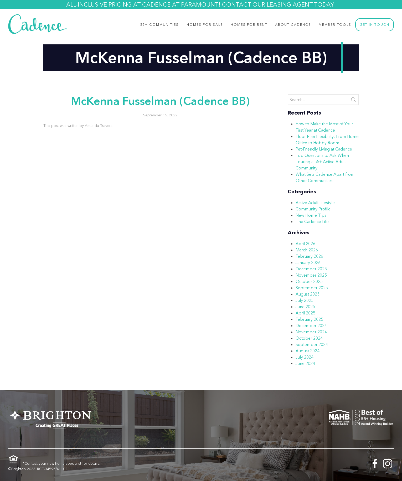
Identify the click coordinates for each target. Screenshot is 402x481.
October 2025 (309, 281)
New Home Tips (311, 215)
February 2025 (309, 319)
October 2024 (309, 338)
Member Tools (335, 25)
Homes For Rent (249, 25)
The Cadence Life (312, 221)
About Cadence (293, 25)
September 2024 (312, 344)
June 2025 (305, 306)
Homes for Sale (205, 25)
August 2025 (307, 294)
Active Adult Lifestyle (315, 202)
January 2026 (308, 262)
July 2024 (304, 357)
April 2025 (305, 313)
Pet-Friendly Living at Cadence (324, 149)
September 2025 (312, 287)
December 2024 (311, 325)
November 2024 (311, 331)
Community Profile (313, 208)
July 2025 (304, 300)
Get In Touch (374, 25)
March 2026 (307, 249)
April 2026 (305, 243)
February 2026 (309, 256)
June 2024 (305, 363)
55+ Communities (159, 25)
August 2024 (307, 350)
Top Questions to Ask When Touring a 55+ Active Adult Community (322, 161)
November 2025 (311, 275)
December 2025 (311, 268)
